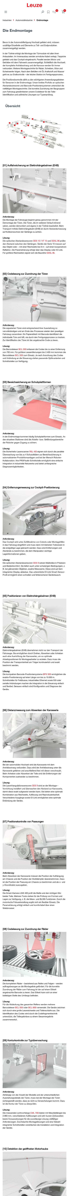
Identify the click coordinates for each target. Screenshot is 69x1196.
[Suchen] (43, 11)
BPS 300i (47, 674)
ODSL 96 (55, 241)
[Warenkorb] (63, 11)
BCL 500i (19, 355)
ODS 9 (36, 563)
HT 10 (44, 241)
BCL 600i (32, 1007)
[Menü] (6, 11)
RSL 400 (33, 451)
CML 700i (34, 1113)
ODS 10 (36, 241)
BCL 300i (23, 349)
